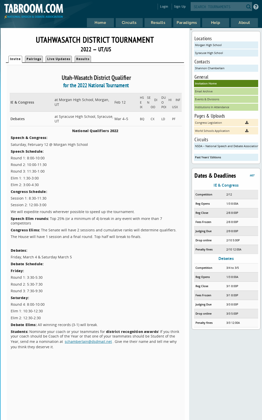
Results (82, 59)
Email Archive (204, 91)
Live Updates (58, 59)
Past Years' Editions (208, 157)
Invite (15, 59)
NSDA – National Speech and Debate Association (226, 146)
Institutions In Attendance (212, 107)
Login (164, 6)
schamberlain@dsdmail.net (88, 341)
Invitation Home (206, 83)
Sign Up (180, 6)
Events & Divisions (207, 99)
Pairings (34, 59)
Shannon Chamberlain (210, 68)
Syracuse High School (209, 53)
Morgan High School (208, 45)
